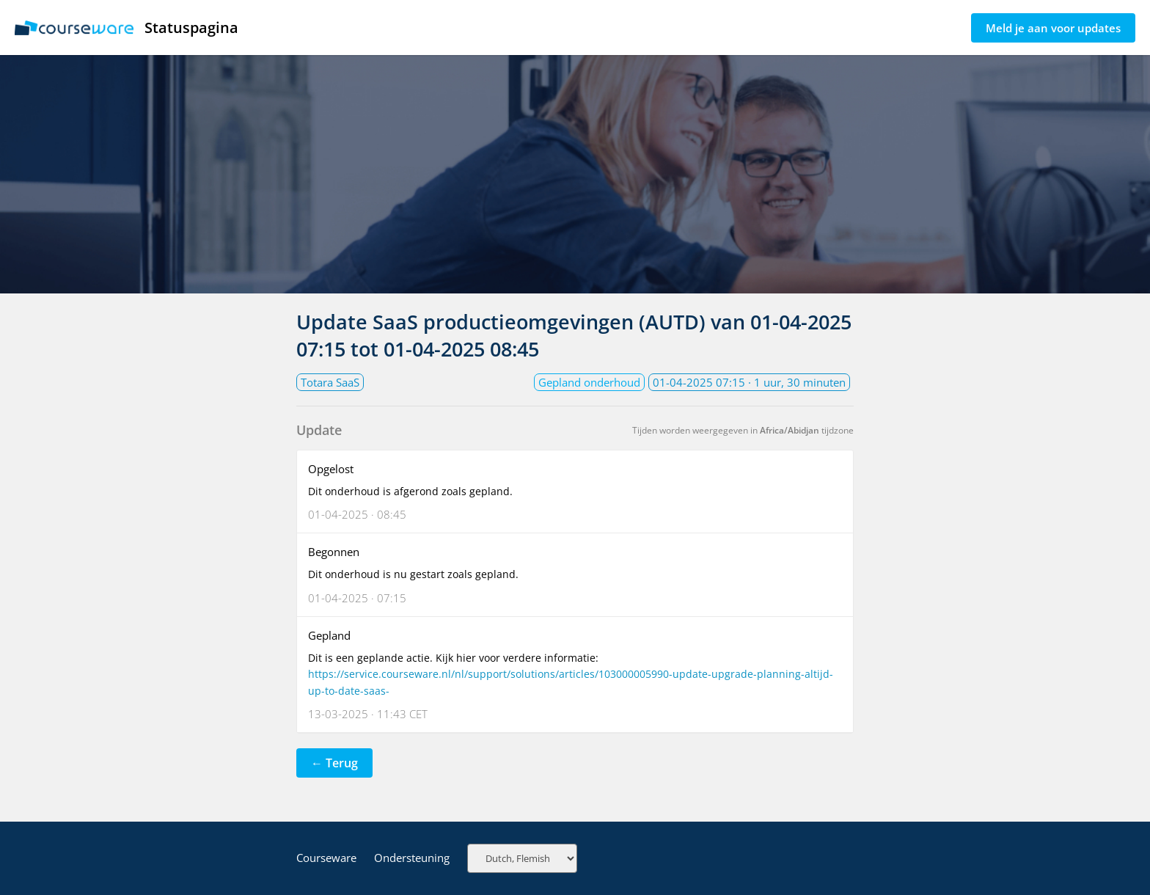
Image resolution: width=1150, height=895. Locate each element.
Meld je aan (1053, 28)
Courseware (326, 857)
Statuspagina (126, 27)
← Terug (334, 763)
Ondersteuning (412, 857)
